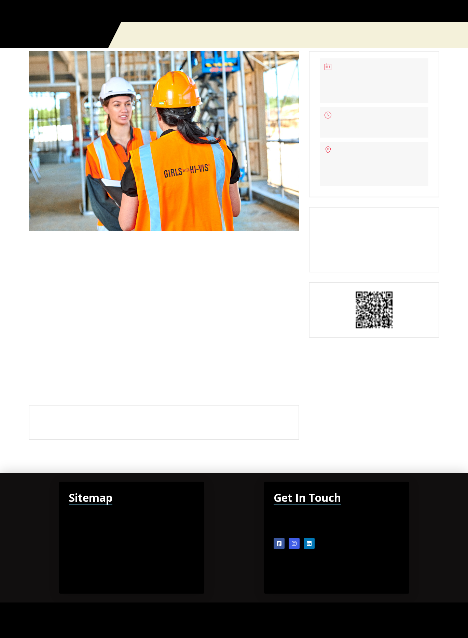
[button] (436, 35)
